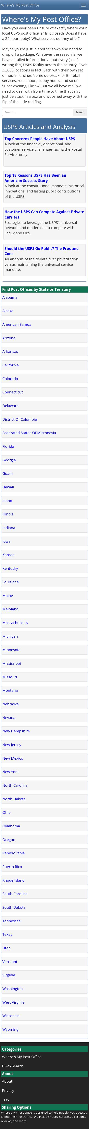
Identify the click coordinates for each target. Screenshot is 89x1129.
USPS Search (12, 1065)
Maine (7, 595)
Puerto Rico (12, 866)
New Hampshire (16, 730)
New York (10, 771)
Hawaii (8, 486)
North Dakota (14, 798)
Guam (7, 473)
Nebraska (10, 703)
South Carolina (15, 893)
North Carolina (15, 785)
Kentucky (10, 568)
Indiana (8, 527)
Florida (8, 446)
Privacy (8, 1090)
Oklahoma (11, 825)
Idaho (7, 500)
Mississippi (11, 663)
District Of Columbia (19, 419)
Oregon (8, 839)
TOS (5, 1099)
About (7, 1081)
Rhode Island (13, 880)
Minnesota (11, 649)
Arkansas (10, 351)
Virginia (8, 974)
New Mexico (12, 758)
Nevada (8, 717)
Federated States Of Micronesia (29, 432)
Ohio (6, 812)
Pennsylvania (13, 852)
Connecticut (12, 391)
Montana (10, 690)
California (10, 364)
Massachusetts (15, 622)
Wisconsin (10, 1015)
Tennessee (11, 920)
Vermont (9, 961)
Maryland (10, 608)
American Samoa (16, 324)
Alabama (9, 297)
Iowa (6, 541)
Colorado (10, 378)
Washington (12, 988)
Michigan (10, 636)
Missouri (9, 676)
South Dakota (14, 907)
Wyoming (10, 1029)
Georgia (9, 459)
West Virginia (13, 1002)
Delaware (10, 405)
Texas (7, 934)
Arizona (8, 337)
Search (80, 112)
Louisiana (10, 581)
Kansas (8, 554)
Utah (6, 947)
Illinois (7, 513)
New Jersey (11, 744)
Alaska (7, 310)
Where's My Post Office (20, 5)
